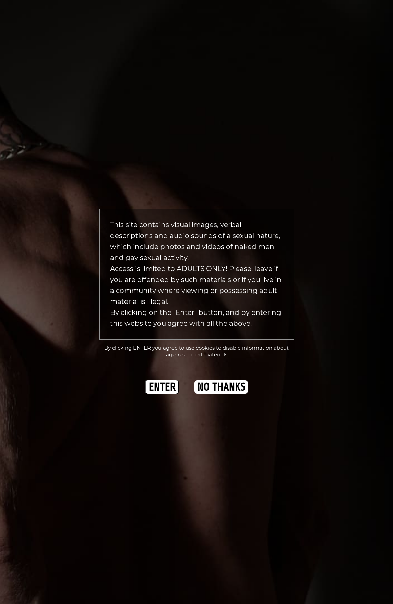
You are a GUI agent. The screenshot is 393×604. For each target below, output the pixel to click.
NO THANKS (221, 387)
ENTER (161, 387)
